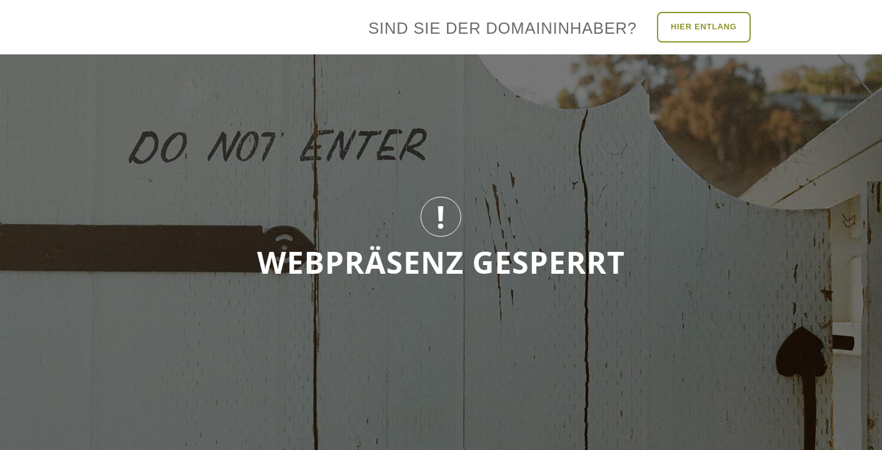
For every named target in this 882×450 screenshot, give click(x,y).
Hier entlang (704, 26)
